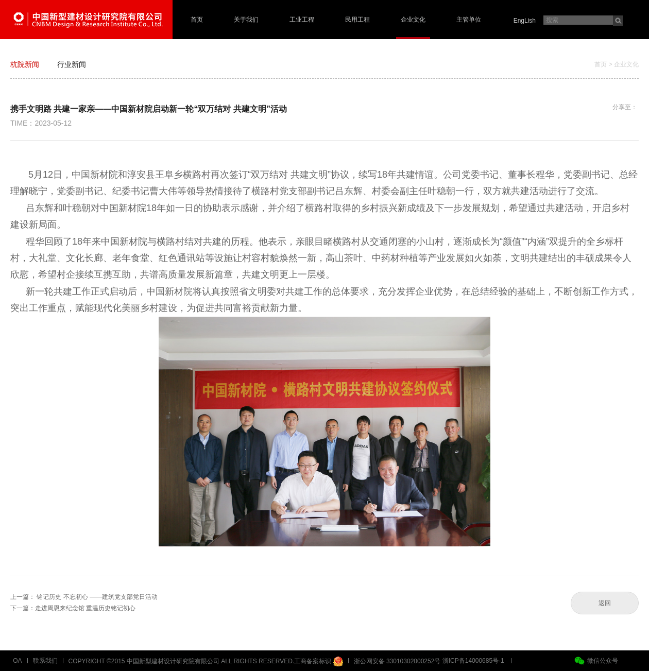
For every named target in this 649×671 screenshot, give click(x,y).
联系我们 (45, 660)
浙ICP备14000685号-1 (473, 660)
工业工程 (301, 19)
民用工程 (357, 19)
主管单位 (468, 19)
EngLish (525, 20)
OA (17, 660)
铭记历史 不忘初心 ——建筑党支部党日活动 (97, 596)
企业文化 (413, 19)
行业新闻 (71, 64)
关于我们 (246, 19)
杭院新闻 (24, 64)
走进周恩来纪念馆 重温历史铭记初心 (85, 608)
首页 (197, 19)
